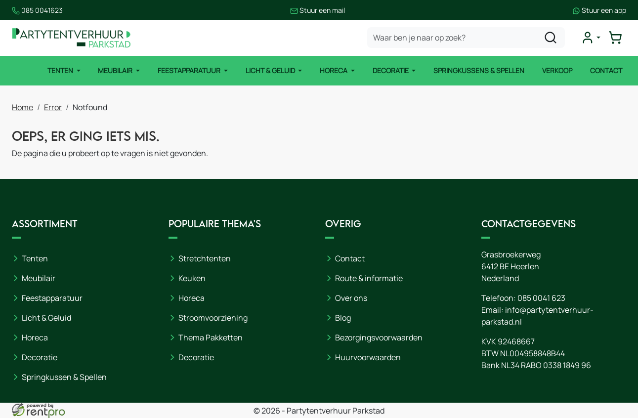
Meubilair (116, 70)
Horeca (334, 70)
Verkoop (557, 70)
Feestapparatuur (190, 70)
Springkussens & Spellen (478, 70)
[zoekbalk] (466, 37)
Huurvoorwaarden (368, 357)
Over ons (351, 298)
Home (22, 107)
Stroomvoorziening (213, 317)
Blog (343, 317)
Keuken (192, 278)
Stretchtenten (204, 258)
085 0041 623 (541, 298)
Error (53, 107)
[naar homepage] (71, 38)
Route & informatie (369, 278)
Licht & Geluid (271, 70)
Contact (606, 70)
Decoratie (391, 70)
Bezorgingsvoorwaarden (379, 337)
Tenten (61, 70)
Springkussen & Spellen (64, 377)
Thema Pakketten (210, 337)
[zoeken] (550, 37)
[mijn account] (590, 37)
